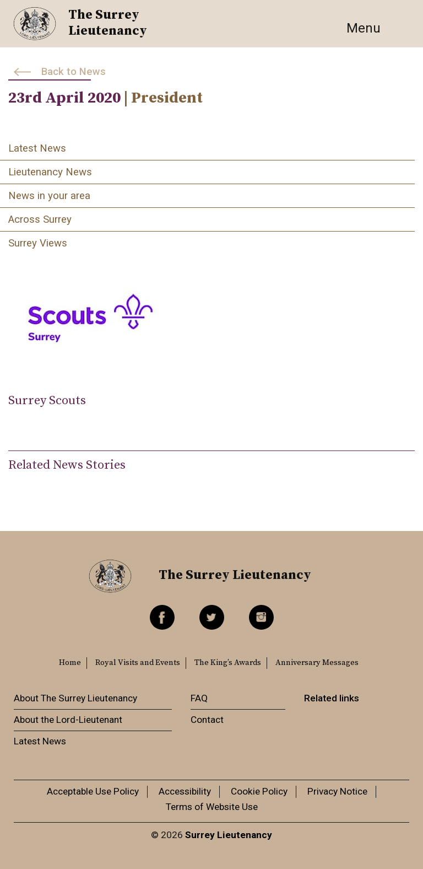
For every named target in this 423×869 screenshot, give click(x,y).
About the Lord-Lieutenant (68, 719)
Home (70, 663)
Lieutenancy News (50, 172)
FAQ (199, 698)
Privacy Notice (337, 791)
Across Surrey (40, 219)
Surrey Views (37, 243)
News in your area (49, 196)
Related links (331, 698)
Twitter (211, 617)
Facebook (162, 617)
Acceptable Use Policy (93, 791)
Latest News (37, 148)
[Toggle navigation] (375, 28)
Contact (207, 719)
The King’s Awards (227, 663)
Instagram (261, 617)
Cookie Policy (259, 791)
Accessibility (185, 791)
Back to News (73, 72)
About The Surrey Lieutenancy (75, 698)
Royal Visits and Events (137, 663)
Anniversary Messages (317, 663)
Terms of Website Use (212, 806)
